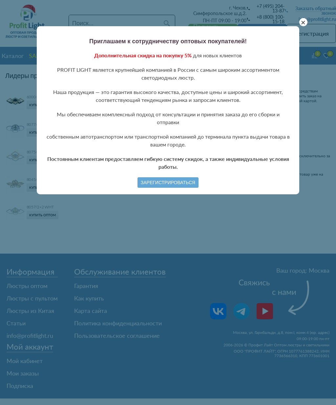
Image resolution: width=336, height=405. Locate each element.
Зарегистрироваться (168, 182)
